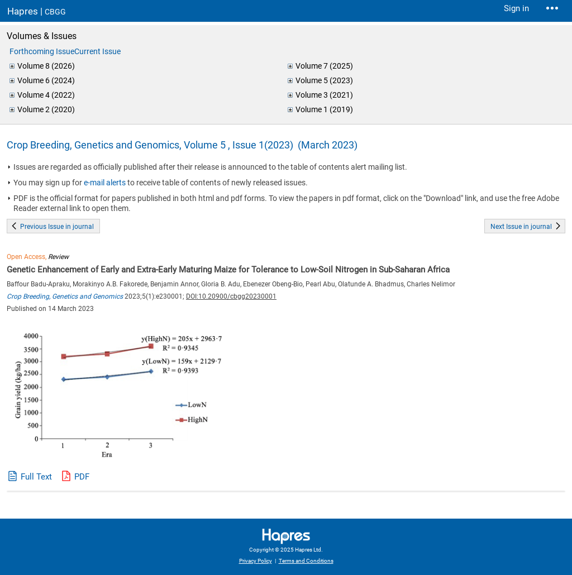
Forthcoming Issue (41, 51)
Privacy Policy (255, 561)
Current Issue (97, 51)
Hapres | (36, 11)
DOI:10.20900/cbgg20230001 (231, 296)
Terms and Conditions (306, 561)
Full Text (36, 477)
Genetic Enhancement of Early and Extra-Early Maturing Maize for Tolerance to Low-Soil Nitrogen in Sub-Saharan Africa (228, 270)
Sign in (516, 8)
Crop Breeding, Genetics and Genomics (65, 296)
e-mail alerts (105, 182)
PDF (81, 477)
